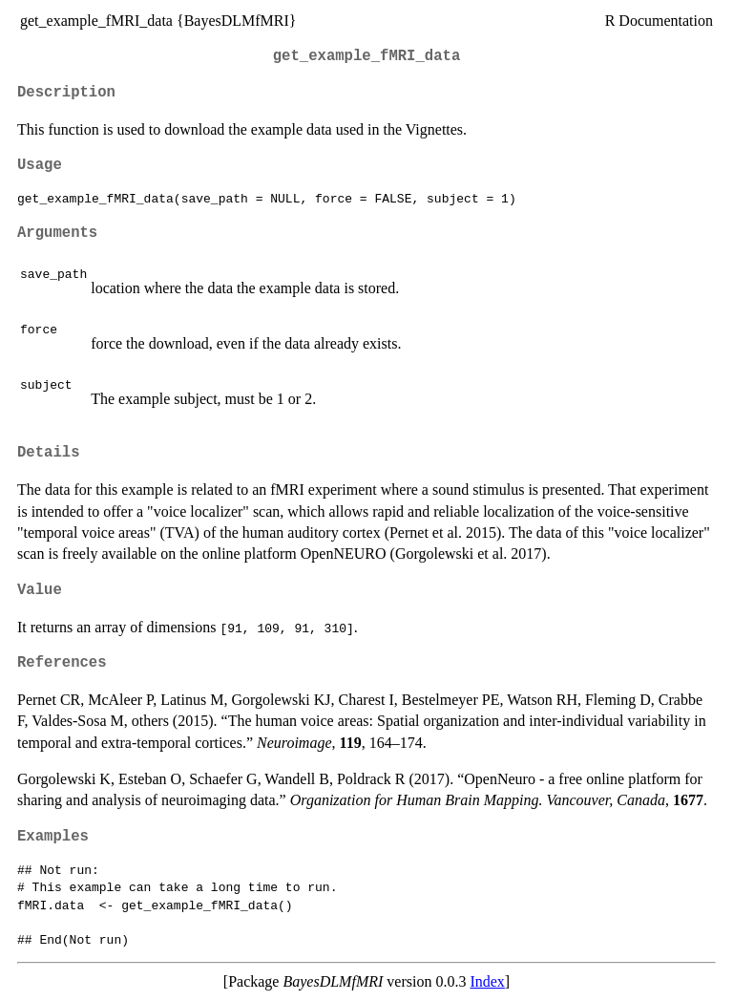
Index (487, 981)
